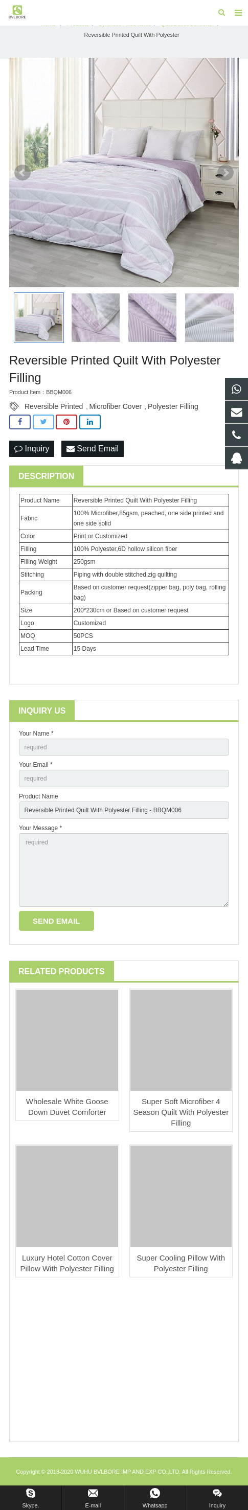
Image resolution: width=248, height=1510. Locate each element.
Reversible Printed (54, 406)
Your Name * (36, 733)
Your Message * (40, 828)
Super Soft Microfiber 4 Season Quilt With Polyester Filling (181, 1112)
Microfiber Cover (115, 406)
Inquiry (31, 448)
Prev (22, 173)
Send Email (92, 448)
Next (225, 173)
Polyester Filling (173, 406)
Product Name (38, 796)
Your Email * (36, 764)
